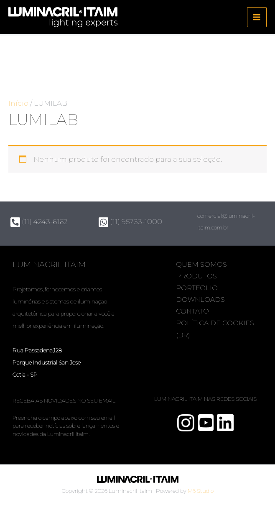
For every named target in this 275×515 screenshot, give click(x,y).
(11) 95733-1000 (130, 221)
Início (18, 103)
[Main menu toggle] (257, 18)
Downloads (201, 299)
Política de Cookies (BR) (201, 329)
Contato (193, 311)
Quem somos (202, 264)
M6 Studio (201, 490)
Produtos (197, 276)
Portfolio (198, 288)
